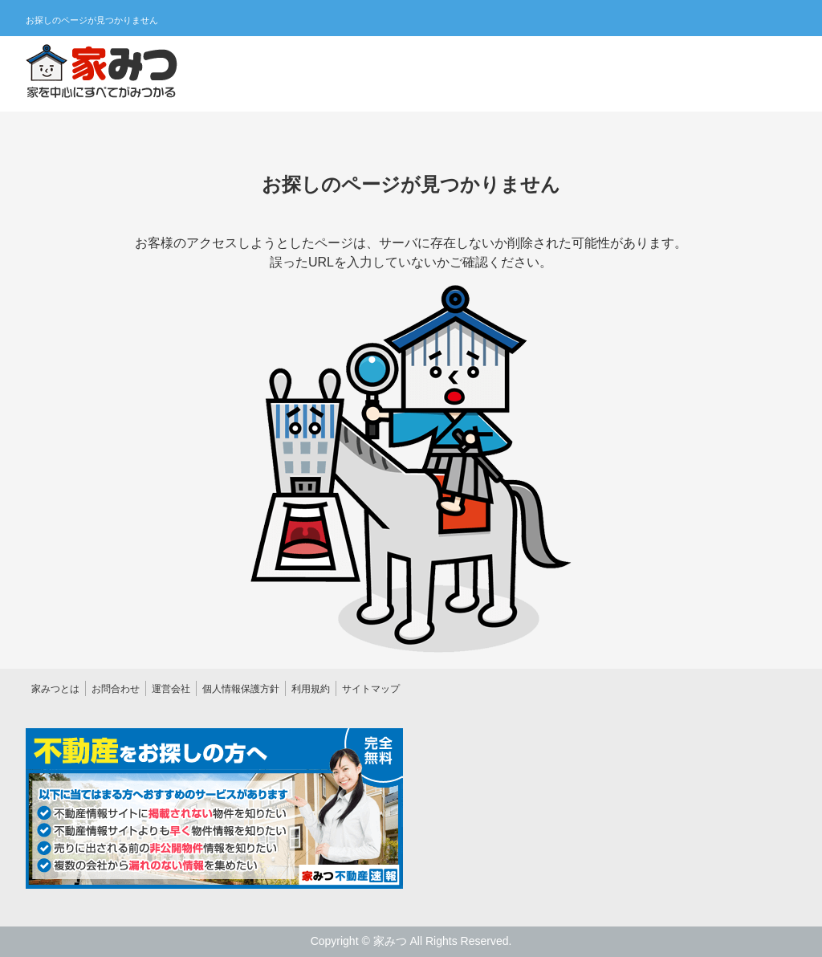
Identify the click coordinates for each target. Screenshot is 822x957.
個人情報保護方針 (240, 688)
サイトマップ (371, 688)
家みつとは (55, 688)
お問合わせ (116, 688)
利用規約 (310, 688)
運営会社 (171, 688)
